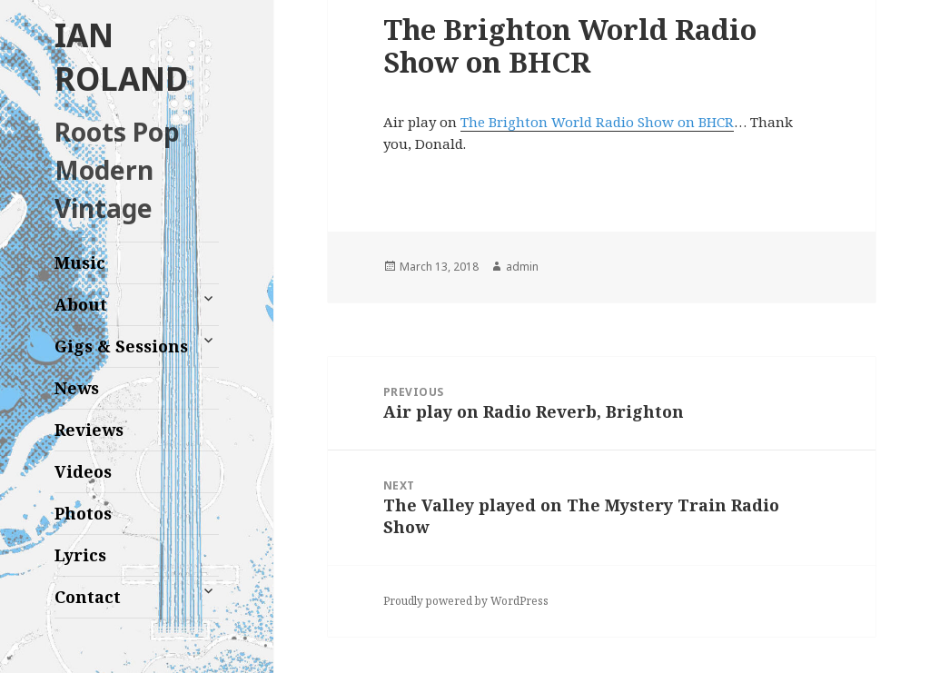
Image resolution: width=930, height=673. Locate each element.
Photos (83, 513)
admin (522, 266)
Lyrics (80, 555)
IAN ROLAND (121, 57)
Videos (83, 471)
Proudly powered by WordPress (466, 601)
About (80, 304)
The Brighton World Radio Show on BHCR (597, 122)
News (76, 388)
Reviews (89, 429)
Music (79, 262)
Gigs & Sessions (121, 346)
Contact (87, 597)
